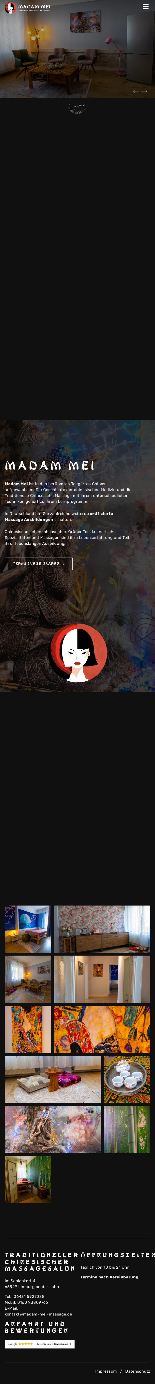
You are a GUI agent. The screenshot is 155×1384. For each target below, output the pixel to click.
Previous (136, 91)
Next (144, 91)
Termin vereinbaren (38, 564)
